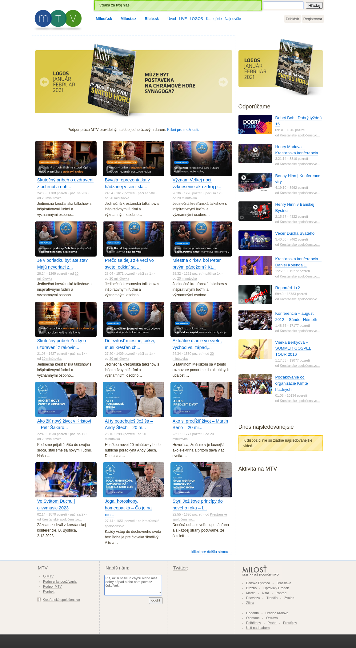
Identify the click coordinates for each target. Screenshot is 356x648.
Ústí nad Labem (258, 628)
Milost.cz (128, 19)
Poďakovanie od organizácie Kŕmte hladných (291, 383)
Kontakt (48, 591)
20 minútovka (52, 198)
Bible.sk (152, 19)
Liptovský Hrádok (276, 588)
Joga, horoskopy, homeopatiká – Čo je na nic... (128, 508)
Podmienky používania (60, 581)
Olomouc (252, 618)
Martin (250, 593)
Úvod (171, 19)
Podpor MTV (52, 586)
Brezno (251, 588)
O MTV (48, 576)
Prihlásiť (292, 19)
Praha (272, 623)
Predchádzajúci (44, 82)
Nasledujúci (223, 82)
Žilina (250, 603)
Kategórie (214, 19)
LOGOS (196, 19)
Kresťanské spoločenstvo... (62, 519)
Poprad (281, 593)
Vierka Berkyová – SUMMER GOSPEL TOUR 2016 (293, 348)
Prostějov (290, 623)
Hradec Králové (277, 613)
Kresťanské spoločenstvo (61, 599)
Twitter (180, 567)
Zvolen (289, 598)
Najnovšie (233, 19)
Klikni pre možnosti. (183, 130)
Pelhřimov (253, 623)
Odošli (155, 600)
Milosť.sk (104, 19)
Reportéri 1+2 (287, 288)
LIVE (183, 19)
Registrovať (312, 19)
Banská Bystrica (258, 583)
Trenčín (272, 598)
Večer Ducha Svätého (295, 233)
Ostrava (272, 618)
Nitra (265, 593)
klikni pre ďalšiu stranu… (211, 552)
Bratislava (284, 583)
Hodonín (252, 613)
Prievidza (253, 598)
